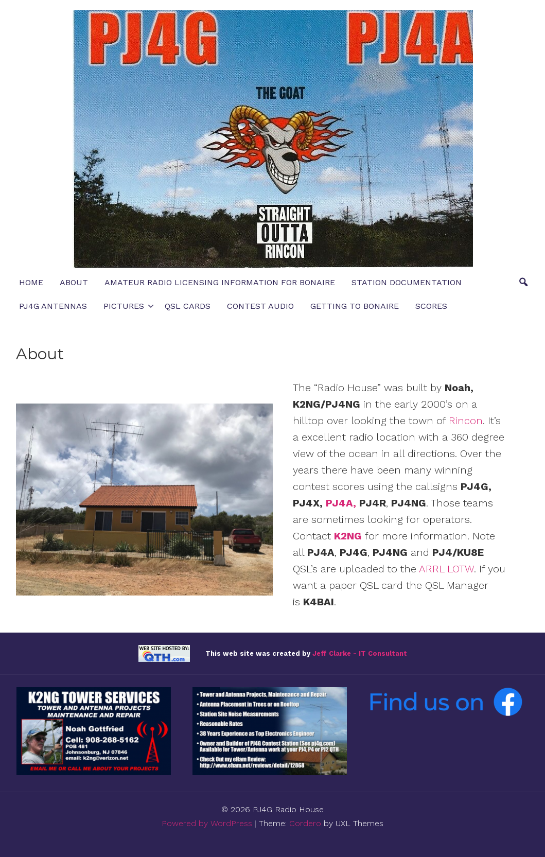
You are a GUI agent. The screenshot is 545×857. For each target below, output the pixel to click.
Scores (431, 306)
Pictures (123, 306)
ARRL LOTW (446, 569)
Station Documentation (406, 282)
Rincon (466, 420)
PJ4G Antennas (53, 306)
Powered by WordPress (207, 823)
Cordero (305, 823)
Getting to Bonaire (354, 306)
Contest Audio (260, 306)
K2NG (348, 536)
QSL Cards (187, 306)
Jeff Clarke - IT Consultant (359, 653)
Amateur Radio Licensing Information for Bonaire (219, 282)
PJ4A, (341, 503)
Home (31, 282)
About (74, 282)
